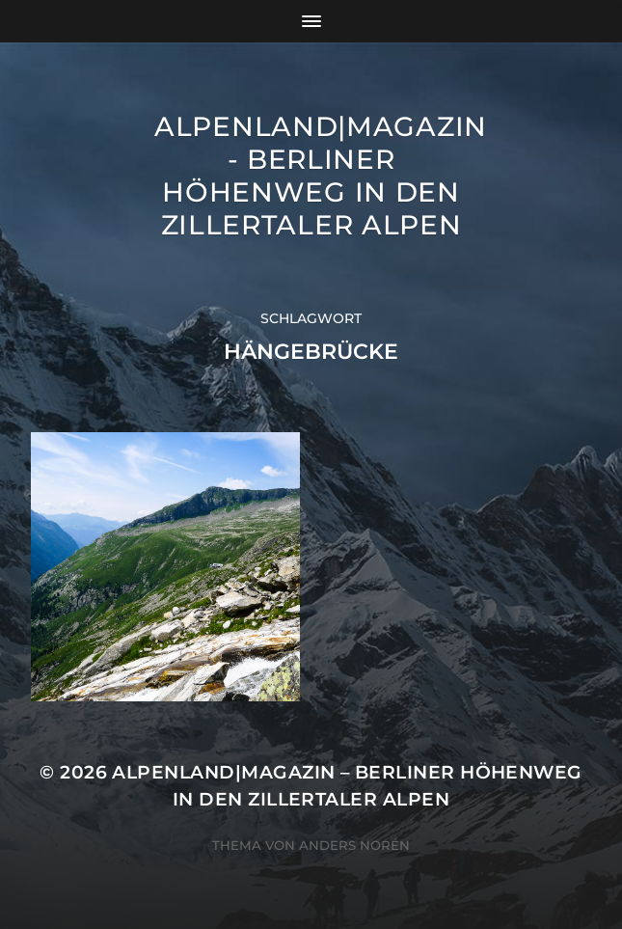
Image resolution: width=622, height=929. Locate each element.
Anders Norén (354, 845)
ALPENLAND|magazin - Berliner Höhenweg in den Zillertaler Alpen (320, 175)
